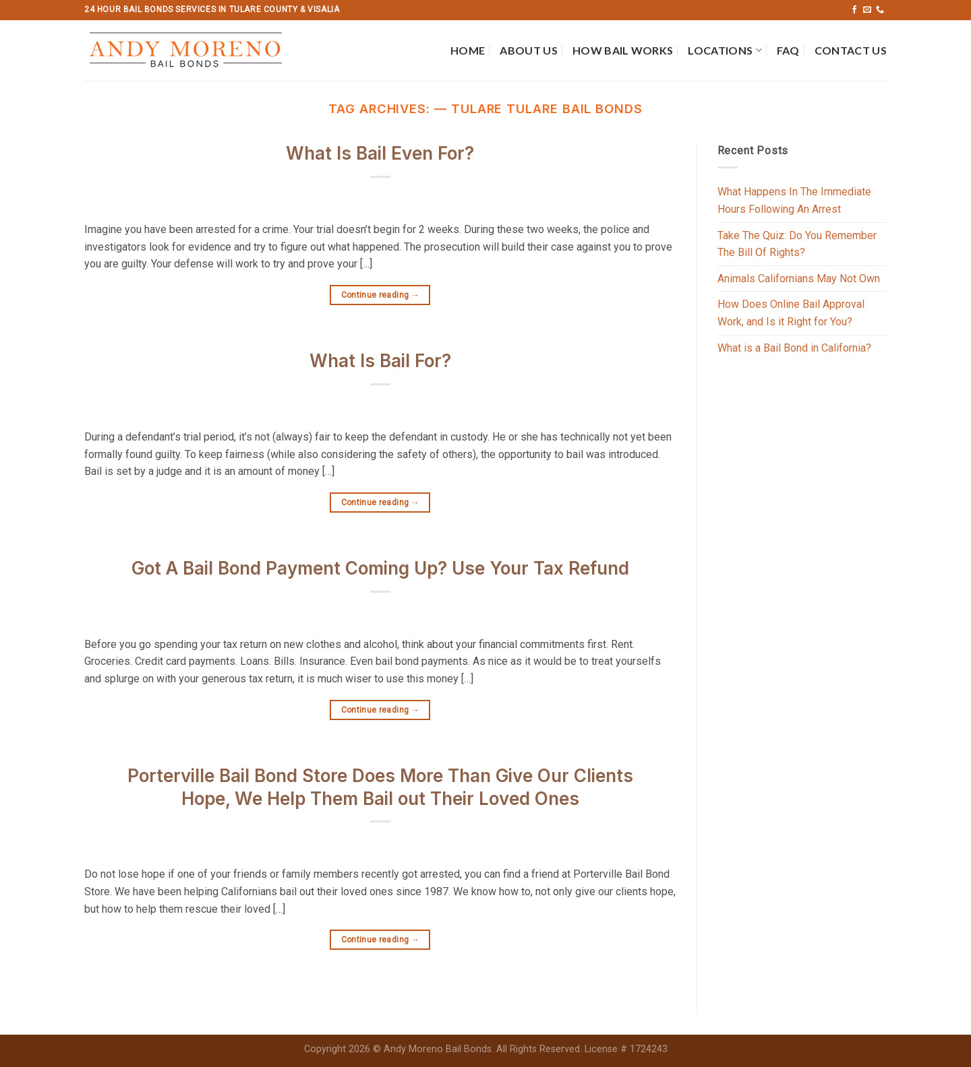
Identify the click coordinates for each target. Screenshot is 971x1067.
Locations (724, 50)
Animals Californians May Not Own (798, 278)
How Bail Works (622, 50)
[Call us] (880, 10)
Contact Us (851, 50)
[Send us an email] (867, 10)
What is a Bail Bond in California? (794, 348)
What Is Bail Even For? (380, 153)
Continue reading (380, 295)
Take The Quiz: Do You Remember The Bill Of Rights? (797, 244)
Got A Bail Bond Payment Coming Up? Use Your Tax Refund (380, 568)
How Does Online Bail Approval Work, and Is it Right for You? (790, 313)
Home (467, 50)
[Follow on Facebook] (854, 10)
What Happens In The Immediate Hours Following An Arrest (794, 200)
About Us (529, 50)
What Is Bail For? (380, 360)
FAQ (788, 50)
